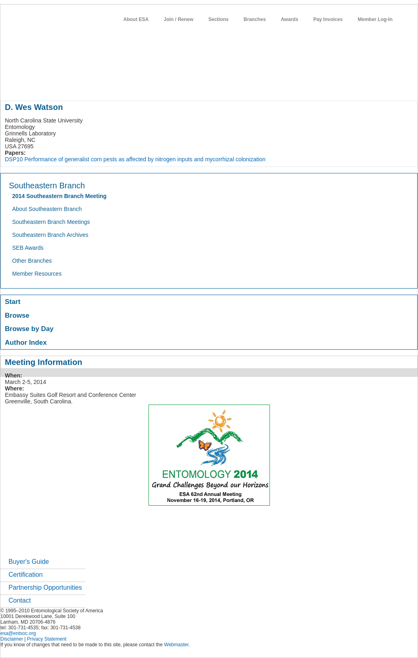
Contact (19, 600)
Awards (289, 19)
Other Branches (32, 260)
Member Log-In (375, 19)
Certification (25, 574)
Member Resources (37, 273)
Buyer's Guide (28, 561)
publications (170, 86)
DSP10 (14, 159)
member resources (95, 86)
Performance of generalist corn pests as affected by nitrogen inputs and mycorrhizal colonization (144, 159)
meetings (136, 86)
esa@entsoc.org (18, 633)
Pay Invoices (328, 19)
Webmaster (176, 644)
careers (270, 86)
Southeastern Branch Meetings (51, 222)
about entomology (44, 86)
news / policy (209, 86)
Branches (255, 19)
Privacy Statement (46, 639)
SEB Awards (28, 248)
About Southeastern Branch (47, 209)
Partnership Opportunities (45, 587)
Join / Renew (178, 19)
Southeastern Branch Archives (50, 235)
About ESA (136, 19)
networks (299, 86)
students (243, 86)
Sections (218, 19)
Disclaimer (11, 639)
